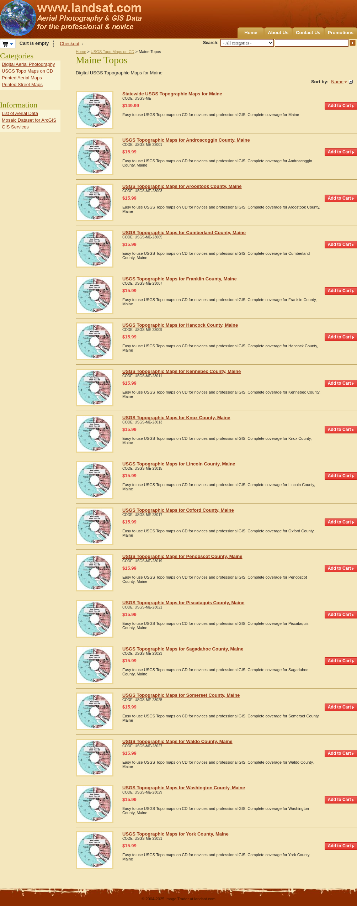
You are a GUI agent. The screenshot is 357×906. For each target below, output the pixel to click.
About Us (278, 32)
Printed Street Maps (22, 84)
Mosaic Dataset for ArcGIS (29, 120)
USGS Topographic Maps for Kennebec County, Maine (181, 371)
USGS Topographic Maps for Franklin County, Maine (179, 278)
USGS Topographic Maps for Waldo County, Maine (177, 741)
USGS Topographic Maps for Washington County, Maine (183, 787)
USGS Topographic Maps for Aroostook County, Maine (182, 186)
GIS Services (15, 127)
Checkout (69, 43)
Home (250, 32)
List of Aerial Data (20, 113)
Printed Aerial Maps (22, 77)
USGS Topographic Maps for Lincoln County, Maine (178, 464)
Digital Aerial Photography (28, 64)
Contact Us (308, 32)
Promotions (340, 32)
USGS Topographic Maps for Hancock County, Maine (180, 325)
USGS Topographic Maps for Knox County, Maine (176, 417)
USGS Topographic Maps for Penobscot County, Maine (182, 556)
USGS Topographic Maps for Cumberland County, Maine (184, 232)
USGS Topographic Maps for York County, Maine (175, 834)
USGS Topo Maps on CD (112, 51)
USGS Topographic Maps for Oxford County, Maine (178, 510)
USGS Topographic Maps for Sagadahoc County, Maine (182, 649)
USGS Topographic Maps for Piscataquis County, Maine (183, 602)
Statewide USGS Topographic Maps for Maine (172, 93)
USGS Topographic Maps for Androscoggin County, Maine (186, 140)
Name (337, 81)
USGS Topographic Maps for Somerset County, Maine (181, 695)
